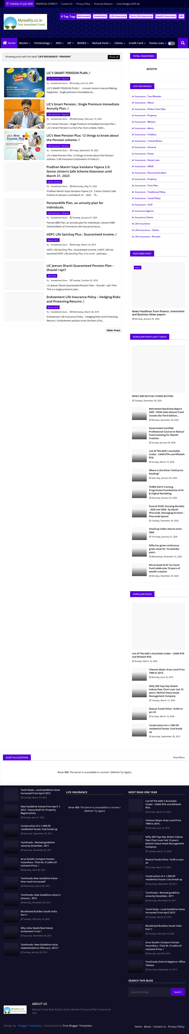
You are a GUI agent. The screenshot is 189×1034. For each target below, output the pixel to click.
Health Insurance (166, 16)
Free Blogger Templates (77, 1025)
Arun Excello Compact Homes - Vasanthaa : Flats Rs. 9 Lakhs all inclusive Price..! (39, 862)
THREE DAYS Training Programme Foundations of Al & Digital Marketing (166, 490)
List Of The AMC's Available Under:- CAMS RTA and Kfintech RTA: (167, 454)
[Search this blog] (150, 992)
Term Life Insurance (141, 16)
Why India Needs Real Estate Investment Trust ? (37, 929)
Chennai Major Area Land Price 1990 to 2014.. (167, 671)
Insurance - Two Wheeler (148, 96)
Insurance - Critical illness (148, 141)
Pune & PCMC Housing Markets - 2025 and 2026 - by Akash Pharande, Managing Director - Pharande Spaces (166, 511)
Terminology (42, 43)
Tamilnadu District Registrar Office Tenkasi (165, 963)
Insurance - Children (146, 134)
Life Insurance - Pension (147, 236)
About (147, 1026)
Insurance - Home (144, 153)
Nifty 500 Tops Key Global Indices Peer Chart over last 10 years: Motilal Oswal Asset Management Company (166, 691)
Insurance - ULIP (143, 204)
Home (12, 43)
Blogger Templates (30, 1025)
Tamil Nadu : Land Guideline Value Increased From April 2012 (40, 791)
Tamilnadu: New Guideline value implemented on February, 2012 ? (40, 946)
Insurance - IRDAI (144, 166)
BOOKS (81, 43)
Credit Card (136, 43)
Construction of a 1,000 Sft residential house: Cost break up (165, 729)
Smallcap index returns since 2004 (165, 530)
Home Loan (156, 43)
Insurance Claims (144, 217)
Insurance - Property (146, 115)
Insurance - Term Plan (146, 185)
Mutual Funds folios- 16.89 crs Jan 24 (166, 710)
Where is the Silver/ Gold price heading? (166, 472)
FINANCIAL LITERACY (47, 3)
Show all (113, 57)
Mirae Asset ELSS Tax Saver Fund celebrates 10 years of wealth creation (164, 568)
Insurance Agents (144, 210)
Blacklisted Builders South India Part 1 (39, 913)
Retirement (83, 16)
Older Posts (113, 330)
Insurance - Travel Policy (147, 198)
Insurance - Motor (144, 102)
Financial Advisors (103, 3)
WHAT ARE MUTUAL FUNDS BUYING (152, 396)
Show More (179, 757)
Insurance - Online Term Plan (150, 109)
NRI (181, 16)
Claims (118, 43)
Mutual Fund (100, 43)
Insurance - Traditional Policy (150, 192)
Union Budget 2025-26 (128, 3)
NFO (58, 43)
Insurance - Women (145, 121)
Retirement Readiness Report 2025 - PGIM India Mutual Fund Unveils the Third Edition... (166, 412)
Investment (100, 16)
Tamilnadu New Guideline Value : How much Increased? (40, 880)
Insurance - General (145, 147)
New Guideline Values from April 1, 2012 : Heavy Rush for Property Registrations (41, 810)
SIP (69, 43)
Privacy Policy (83, 3)
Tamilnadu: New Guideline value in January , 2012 (41, 896)
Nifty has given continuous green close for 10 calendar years (164, 549)
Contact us (67, 3)
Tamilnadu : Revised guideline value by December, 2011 (38, 844)
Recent (23, 43)
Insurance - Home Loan (147, 160)
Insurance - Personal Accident (150, 172)
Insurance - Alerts (144, 128)
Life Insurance (118, 16)
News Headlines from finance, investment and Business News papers (158, 313)
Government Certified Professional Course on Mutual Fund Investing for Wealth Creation (166, 433)
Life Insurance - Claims (147, 230)
